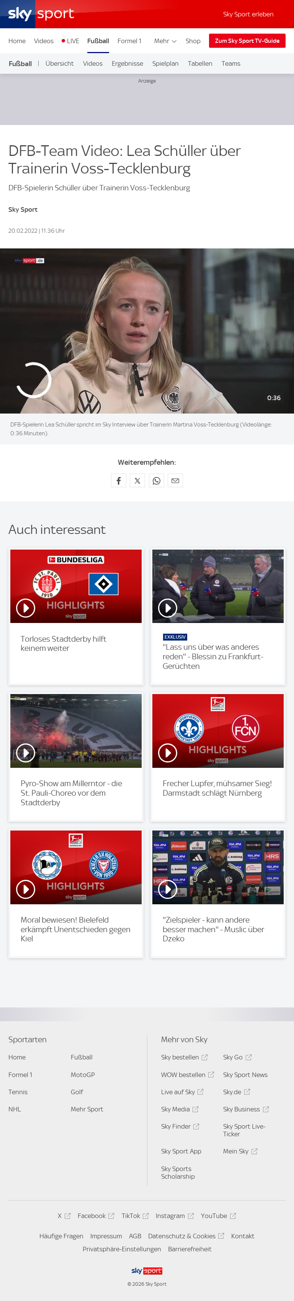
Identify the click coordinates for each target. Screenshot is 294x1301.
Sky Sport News (245, 1075)
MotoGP (83, 1075)
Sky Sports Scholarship (178, 1172)
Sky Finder (179, 1128)
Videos (44, 41)
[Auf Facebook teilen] (118, 480)
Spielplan (165, 63)
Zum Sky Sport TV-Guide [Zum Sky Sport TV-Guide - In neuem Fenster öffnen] (247, 40)
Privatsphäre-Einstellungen (122, 1249)
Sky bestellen (183, 1058)
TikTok (134, 1217)
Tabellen (200, 63)
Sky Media (178, 1110)
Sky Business (244, 1110)
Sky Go (236, 1058)
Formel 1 (129, 41)
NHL (14, 1109)
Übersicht (60, 63)
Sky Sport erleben (248, 14)
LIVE (73, 41)
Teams (231, 63)
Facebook (95, 1217)
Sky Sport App (181, 1151)
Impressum (106, 1236)
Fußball (98, 41)
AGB (135, 1236)
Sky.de (235, 1093)
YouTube (217, 1217)
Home (17, 41)
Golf (77, 1092)
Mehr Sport (87, 1109)
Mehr (166, 41)
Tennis (18, 1092)
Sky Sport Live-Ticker (244, 1130)
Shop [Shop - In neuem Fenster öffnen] (193, 41)
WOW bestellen (186, 1076)
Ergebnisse (127, 63)
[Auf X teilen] (137, 480)
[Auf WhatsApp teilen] (156, 480)
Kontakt (243, 1236)
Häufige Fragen (61, 1236)
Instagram (173, 1217)
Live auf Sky (181, 1093)
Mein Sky (239, 1152)
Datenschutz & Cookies (185, 1237)
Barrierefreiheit (190, 1249)
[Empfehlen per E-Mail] (175, 480)
